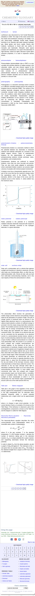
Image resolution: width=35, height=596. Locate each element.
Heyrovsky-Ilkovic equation (10, 416)
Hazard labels (23, 571)
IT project (4, 563)
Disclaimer (17, 592)
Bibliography (5, 561)
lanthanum (4, 32)
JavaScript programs (7, 576)
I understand (29, 2)
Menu (3, 21)
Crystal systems (24, 563)
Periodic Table (5, 573)
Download (4, 578)
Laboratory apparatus (25, 573)
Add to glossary (6, 566)
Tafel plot (4, 385)
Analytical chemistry (25, 561)
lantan (15, 32)
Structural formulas (24, 581)
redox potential (6, 218)
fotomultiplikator (21, 60)
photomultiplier (6, 60)
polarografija (19, 81)
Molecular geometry (25, 578)
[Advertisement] (17, 509)
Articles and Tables (7, 581)
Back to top (31, 542)
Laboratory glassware (25, 576)
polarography (5, 81)
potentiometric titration (8, 143)
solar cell (4, 265)
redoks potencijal (21, 218)
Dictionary (21, 21)
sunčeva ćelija (16, 265)
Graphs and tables (24, 568)
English (31, 21)
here (18, 5)
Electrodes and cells (25, 566)
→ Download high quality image (24, 138)
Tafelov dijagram (17, 385)
